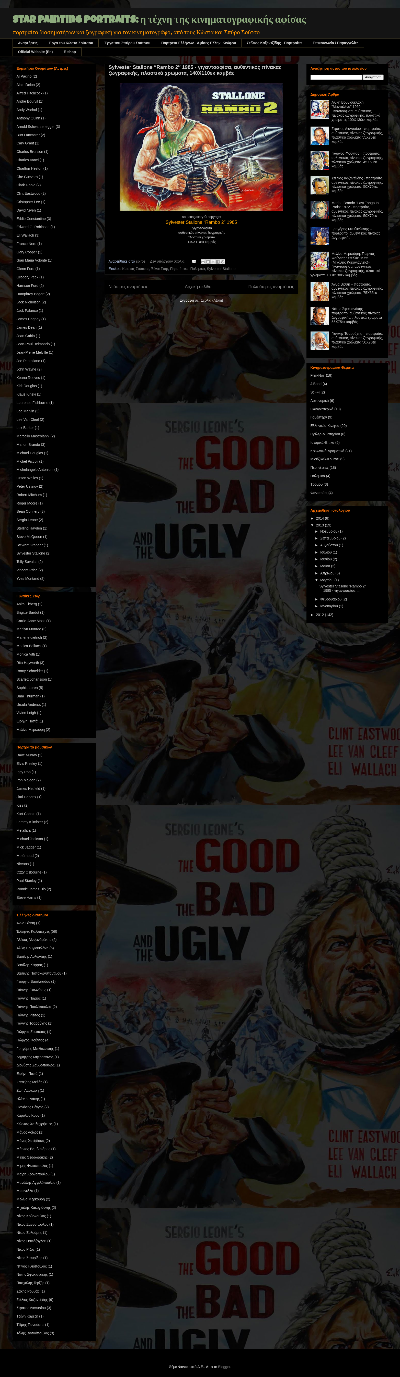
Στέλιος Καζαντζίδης (32, 1300)
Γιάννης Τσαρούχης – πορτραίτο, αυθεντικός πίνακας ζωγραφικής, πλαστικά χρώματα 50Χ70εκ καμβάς (357, 339)
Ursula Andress (29, 705)
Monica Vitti (26, 654)
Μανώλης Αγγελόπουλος (36, 1183)
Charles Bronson (30, 152)
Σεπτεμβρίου (330, 538)
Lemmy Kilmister (30, 822)
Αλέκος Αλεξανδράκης (34, 940)
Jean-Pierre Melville (32, 352)
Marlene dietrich (29, 637)
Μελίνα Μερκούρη (31, 730)
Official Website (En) (35, 52)
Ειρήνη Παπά (27, 721)
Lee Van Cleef (28, 419)
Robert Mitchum (29, 495)
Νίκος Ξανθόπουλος (32, 1224)
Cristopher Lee (28, 202)
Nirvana (23, 864)
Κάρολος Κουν (28, 1115)
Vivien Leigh (26, 713)
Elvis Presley (27, 763)
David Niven (26, 210)
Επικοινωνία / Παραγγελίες (335, 43)
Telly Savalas (27, 562)
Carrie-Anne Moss (31, 621)
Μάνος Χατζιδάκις (31, 1141)
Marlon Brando (28, 444)
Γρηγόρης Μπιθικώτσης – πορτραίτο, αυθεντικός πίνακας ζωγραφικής (356, 233)
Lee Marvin (25, 411)
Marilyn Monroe (29, 629)
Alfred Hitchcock (29, 93)
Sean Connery (28, 511)
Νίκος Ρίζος (26, 1249)
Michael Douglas (30, 453)
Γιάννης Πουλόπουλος (34, 1007)
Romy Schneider (30, 671)
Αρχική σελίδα (198, 286)
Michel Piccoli (27, 461)
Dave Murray (27, 755)
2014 (320, 518)
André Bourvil (27, 101)
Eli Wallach (25, 235)
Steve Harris (26, 897)
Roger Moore (27, 503)
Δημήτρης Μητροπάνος (35, 1057)
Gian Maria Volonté (32, 260)
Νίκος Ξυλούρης (29, 1233)
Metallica (24, 830)
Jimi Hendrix (26, 797)
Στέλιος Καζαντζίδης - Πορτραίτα (274, 43)
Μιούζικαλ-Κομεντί (325, 459)
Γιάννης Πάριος (29, 998)
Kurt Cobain (26, 814)
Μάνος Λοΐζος (27, 1132)
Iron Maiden (26, 780)
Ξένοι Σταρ (159, 269)
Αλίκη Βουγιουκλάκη (33, 948)
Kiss (20, 805)
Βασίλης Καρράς (30, 965)
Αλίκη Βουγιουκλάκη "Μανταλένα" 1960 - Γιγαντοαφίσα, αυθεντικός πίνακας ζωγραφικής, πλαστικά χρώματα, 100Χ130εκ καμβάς (356, 110)
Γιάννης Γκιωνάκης (31, 990)
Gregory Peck (28, 277)
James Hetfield (28, 788)
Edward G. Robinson (33, 227)
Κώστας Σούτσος (135, 269)
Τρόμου (317, 484)
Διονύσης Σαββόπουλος (36, 1065)
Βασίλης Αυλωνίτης (32, 956)
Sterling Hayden (29, 528)
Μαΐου (325, 566)
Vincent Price (27, 570)
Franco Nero (27, 244)
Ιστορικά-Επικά (322, 442)
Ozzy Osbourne (29, 872)
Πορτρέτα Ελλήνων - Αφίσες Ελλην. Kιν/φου (198, 43)
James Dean (27, 327)
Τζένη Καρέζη (27, 1316)
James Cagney (28, 319)
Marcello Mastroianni (33, 436)
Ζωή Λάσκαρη (28, 1090)
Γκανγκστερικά (322, 409)
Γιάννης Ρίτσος (28, 1015)
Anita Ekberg (27, 604)
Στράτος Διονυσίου (31, 1308)
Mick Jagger (26, 847)
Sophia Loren (27, 688)
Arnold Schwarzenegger (36, 127)
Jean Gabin (26, 336)
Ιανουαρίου (329, 606)
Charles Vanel (28, 160)
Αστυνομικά (320, 401)
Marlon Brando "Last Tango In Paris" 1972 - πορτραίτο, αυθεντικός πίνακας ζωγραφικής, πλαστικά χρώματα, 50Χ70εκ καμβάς (357, 211)
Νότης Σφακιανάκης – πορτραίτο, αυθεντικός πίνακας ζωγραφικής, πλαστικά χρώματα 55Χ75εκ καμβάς (357, 315)
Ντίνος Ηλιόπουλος (32, 1266)
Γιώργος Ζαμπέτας (31, 1032)
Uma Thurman (28, 696)
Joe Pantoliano (28, 361)
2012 (320, 615)
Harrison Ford (28, 286)
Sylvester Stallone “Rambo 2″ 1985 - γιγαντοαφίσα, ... (342, 588)
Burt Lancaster (28, 135)
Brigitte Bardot (28, 612)
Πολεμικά (197, 269)
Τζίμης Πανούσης (30, 1325)
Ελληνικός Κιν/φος (325, 426)
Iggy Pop (24, 772)
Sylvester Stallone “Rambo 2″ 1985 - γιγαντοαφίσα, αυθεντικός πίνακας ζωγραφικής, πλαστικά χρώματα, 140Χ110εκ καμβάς (195, 70)
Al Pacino (24, 76)
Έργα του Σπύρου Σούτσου (127, 43)
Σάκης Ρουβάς (28, 1291)
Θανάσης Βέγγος (30, 1107)
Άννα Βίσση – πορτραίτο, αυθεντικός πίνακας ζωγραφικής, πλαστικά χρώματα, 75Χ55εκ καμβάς (357, 290)
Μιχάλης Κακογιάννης (34, 1208)
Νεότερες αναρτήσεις (128, 286)
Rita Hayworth (28, 663)
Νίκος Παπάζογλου (31, 1241)
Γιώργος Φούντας (30, 1040)
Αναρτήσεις (28, 43)
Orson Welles (27, 478)
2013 (320, 525)
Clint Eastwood (28, 193)
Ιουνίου (326, 559)
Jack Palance (27, 311)
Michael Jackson (30, 839)
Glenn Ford (26, 269)
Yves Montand (28, 578)
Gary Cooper (27, 252)
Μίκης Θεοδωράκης (32, 1157)
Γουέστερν (319, 417)
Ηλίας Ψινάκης (28, 1099)
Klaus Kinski (26, 394)
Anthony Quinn (28, 118)
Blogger (224, 1367)
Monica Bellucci (29, 646)
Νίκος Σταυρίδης (29, 1258)
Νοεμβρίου (329, 531)
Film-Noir (318, 375)
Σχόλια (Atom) (212, 300)
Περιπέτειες (179, 269)
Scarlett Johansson (32, 679)
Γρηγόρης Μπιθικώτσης (35, 1049)
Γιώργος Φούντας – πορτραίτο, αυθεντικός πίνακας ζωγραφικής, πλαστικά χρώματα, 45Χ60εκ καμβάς (357, 159)
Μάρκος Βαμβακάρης (33, 1149)
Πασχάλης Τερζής (30, 1283)
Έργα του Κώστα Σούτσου (71, 43)
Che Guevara (27, 177)
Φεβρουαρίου (331, 599)
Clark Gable (26, 185)
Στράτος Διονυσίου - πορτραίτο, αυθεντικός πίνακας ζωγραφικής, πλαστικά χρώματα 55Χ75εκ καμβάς (357, 135)
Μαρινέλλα (25, 1191)
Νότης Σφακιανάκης (32, 1274)
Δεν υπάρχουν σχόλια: (168, 261)
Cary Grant (25, 143)
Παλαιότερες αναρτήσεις (271, 286)
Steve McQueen (29, 537)
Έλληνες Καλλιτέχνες (33, 931)
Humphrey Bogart (31, 294)
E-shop (70, 52)
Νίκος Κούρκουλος (31, 1216)
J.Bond (316, 384)
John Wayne (26, 369)
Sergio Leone (27, 520)
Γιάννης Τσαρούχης (32, 1023)
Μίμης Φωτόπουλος (32, 1166)
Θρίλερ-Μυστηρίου (325, 434)
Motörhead (25, 856)
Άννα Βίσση (26, 923)
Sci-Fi (315, 392)
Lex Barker (25, 428)
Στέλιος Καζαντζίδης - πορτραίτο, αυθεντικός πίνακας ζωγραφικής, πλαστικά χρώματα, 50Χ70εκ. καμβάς (357, 184)
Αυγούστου (329, 545)
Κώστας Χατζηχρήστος (35, 1124)
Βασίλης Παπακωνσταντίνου (39, 973)
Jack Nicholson (29, 302)
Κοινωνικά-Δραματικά (328, 451)
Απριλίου (328, 573)
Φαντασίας (319, 493)
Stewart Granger (30, 545)
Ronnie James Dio (31, 889)
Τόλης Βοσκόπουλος (33, 1333)
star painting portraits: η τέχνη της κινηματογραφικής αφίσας (159, 21)
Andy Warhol (27, 110)
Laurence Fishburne (33, 403)
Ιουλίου (326, 552)
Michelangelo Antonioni (35, 470)
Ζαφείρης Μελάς (29, 1082)
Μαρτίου (327, 580)
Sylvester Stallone (221, 269)
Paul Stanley (27, 881)
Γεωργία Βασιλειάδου (33, 981)
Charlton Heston (29, 168)
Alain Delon (26, 85)
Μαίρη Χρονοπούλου (33, 1174)
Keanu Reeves (28, 378)
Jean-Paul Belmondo (33, 344)
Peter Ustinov (27, 486)
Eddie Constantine (31, 219)
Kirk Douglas (27, 386)
